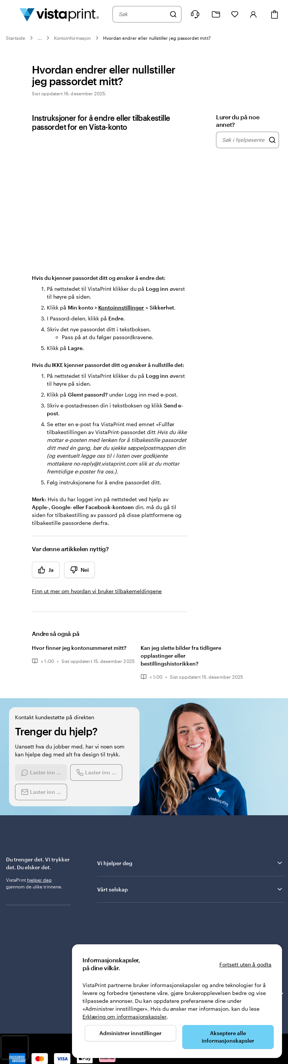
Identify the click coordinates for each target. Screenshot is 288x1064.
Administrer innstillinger (130, 1033)
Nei (79, 570)
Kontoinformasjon (72, 38)
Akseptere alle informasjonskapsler (228, 1037)
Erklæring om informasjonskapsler (124, 1016)
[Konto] (254, 14)
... (40, 38)
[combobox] (142, 14)
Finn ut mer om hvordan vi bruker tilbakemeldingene (97, 591)
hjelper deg (39, 879)
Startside (16, 38)
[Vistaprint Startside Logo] (59, 14)
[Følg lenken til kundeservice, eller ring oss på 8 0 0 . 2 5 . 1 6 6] (195, 14)
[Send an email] (41, 792)
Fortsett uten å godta (245, 964)
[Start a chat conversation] (41, 772)
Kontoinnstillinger (121, 307)
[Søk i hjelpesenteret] (272, 140)
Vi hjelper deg (190, 863)
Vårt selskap (190, 889)
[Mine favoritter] (234, 14)
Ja (46, 570)
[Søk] (173, 14)
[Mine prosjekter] (216, 14)
